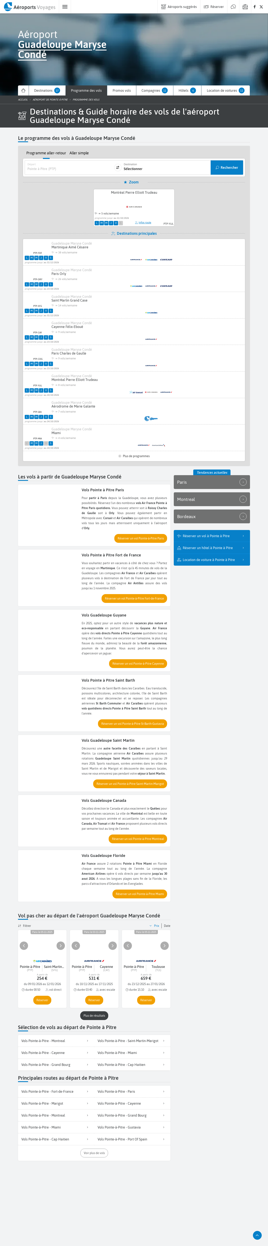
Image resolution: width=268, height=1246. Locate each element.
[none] (254, 6)
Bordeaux (212, 516)
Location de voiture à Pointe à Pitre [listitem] (215, 559)
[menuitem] (29, 6)
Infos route (143, 222)
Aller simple (79, 153)
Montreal (212, 499)
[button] (140, 538)
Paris (212, 482)
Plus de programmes (134, 456)
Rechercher (229, 167)
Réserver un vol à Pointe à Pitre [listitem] (215, 536)
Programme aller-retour (46, 153)
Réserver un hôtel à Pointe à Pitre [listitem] (215, 547)
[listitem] (56, 1041)
